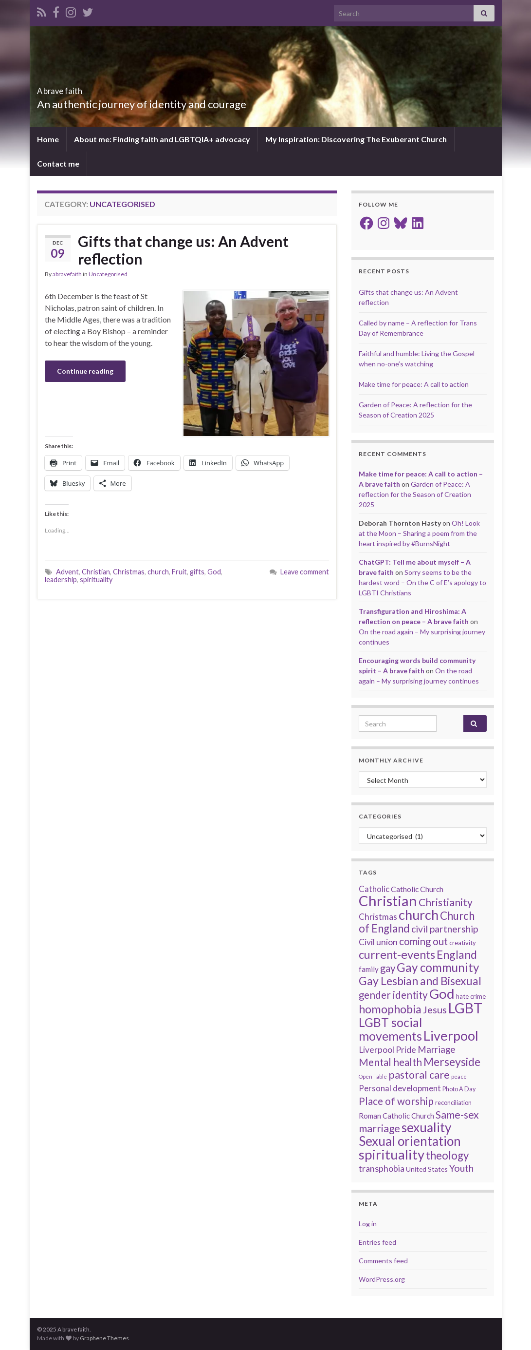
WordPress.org (382, 1279)
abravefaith (67, 274)
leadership (61, 579)
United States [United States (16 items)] (427, 1169)
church (158, 572)
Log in (368, 1223)
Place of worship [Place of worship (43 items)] (396, 1101)
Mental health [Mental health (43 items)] (390, 1062)
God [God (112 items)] (442, 994)
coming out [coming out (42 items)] (423, 941)
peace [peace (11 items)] (459, 1076)
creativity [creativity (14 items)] (462, 943)
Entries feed (377, 1242)
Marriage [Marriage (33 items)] (436, 1049)
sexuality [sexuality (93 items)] (426, 1127)
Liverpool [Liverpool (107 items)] (450, 1035)
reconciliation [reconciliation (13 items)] (453, 1102)
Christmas (129, 572)
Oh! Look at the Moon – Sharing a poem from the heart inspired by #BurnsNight (419, 533)
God (214, 572)
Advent (67, 572)
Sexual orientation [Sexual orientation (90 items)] (410, 1141)
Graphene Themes (104, 1338)
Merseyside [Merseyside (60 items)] (451, 1061)
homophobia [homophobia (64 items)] (390, 1009)
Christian (96, 572)
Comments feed (383, 1260)
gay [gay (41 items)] (387, 968)
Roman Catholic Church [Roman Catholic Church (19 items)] (396, 1115)
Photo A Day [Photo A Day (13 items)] (459, 1089)
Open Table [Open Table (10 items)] (373, 1076)
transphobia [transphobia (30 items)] (381, 1168)
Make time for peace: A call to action (414, 384)
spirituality (96, 579)
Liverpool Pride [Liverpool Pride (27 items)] (387, 1050)
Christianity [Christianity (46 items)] (446, 902)
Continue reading (85, 371)
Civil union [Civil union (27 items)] (378, 942)
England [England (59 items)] (457, 954)
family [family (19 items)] (369, 969)
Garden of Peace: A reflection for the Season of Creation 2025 (415, 494)
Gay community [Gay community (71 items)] (438, 967)
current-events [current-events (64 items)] (397, 954)
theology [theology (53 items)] (447, 1155)
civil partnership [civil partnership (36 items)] (444, 928)
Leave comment (304, 572)
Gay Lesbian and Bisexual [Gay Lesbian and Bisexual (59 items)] (420, 981)
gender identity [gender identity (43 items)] (393, 995)
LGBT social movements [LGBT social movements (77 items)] (390, 1029)
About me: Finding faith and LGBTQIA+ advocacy (162, 139)
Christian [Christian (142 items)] (388, 900)
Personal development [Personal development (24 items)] (400, 1088)
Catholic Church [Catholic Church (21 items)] (417, 889)
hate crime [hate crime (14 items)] (471, 996)
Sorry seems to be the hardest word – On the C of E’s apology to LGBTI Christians (422, 582)
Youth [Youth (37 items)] (461, 1168)
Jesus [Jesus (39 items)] (435, 1009)
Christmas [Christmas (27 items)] (378, 917)
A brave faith (76, 87)
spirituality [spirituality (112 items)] (391, 1154)
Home (48, 139)
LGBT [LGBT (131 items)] (465, 1008)
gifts (197, 572)
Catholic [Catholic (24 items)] (374, 889)
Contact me (58, 163)
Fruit (179, 572)
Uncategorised (108, 274)
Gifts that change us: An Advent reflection (183, 249)
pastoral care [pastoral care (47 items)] (419, 1074)
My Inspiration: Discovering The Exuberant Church (356, 139)
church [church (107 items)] (419, 915)
